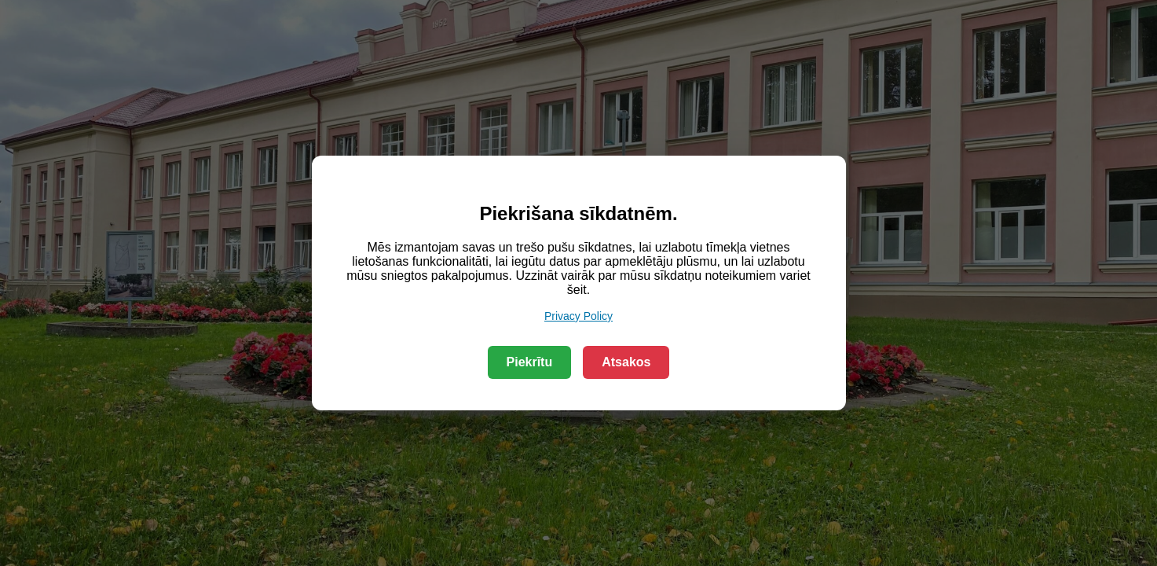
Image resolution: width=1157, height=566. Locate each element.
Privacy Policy (578, 316)
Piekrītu (530, 362)
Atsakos (626, 362)
